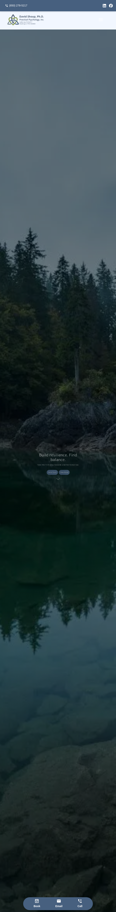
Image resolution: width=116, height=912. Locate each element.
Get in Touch (54, 471)
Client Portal (62, 471)
